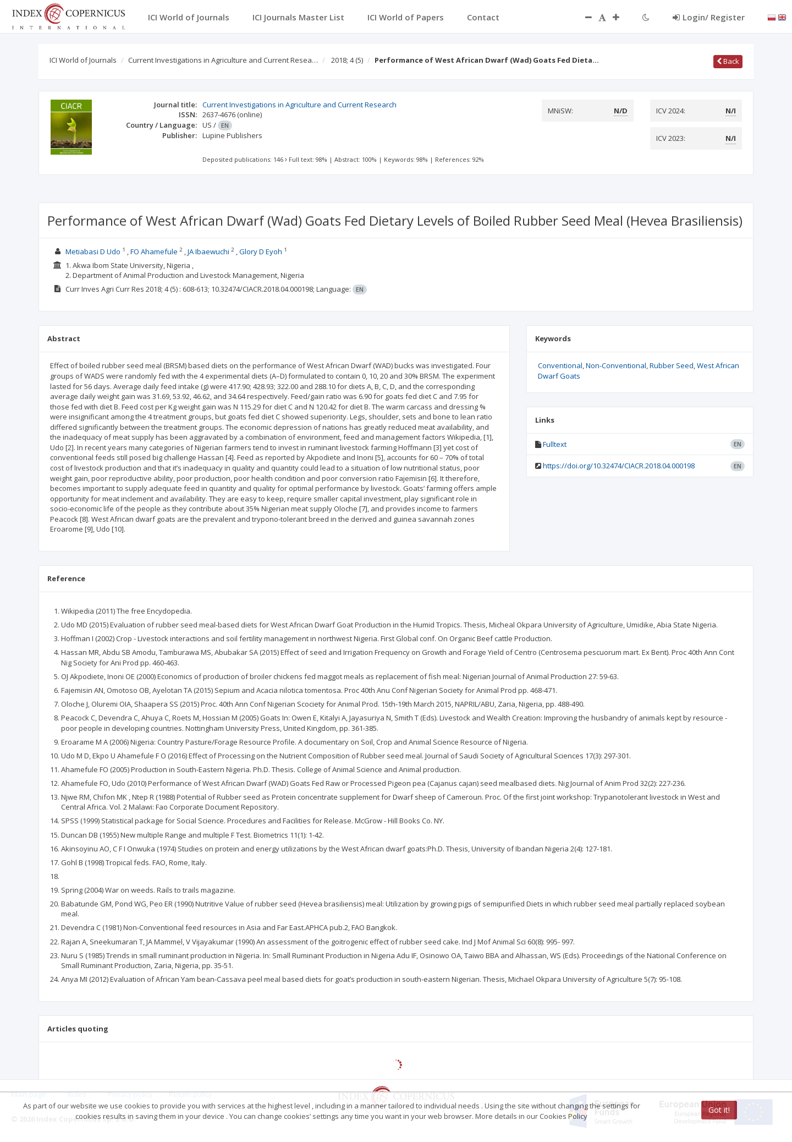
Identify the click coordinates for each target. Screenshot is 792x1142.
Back (728, 61)
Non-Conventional (616, 365)
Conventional (560, 365)
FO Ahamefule (154, 251)
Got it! (719, 1110)
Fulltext (554, 444)
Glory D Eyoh (260, 251)
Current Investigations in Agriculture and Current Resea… (223, 60)
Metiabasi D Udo (92, 251)
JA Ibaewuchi (208, 251)
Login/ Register (709, 17)
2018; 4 (347, 60)
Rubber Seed (672, 365)
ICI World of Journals (83, 60)
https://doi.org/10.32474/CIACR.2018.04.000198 (619, 466)
